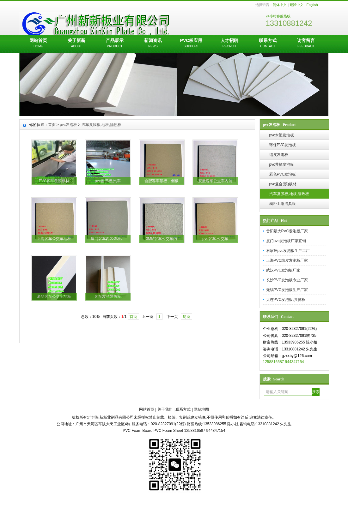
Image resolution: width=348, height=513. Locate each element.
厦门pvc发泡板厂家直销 (286, 241)
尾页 (186, 316)
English (312, 5)
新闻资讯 (153, 43)
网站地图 (201, 409)
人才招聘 (230, 43)
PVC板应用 (191, 43)
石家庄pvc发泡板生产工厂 (288, 250)
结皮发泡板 (278, 154)
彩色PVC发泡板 (282, 174)
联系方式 (268, 43)
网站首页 (38, 43)
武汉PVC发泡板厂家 (283, 270)
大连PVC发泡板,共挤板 (285, 299)
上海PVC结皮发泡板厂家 (287, 260)
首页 (52, 124)
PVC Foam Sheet (168, 430)
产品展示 (115, 43)
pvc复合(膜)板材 (283, 184)
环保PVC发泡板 (282, 145)
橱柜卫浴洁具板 (282, 203)
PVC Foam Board (137, 430)
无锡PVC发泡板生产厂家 (287, 290)
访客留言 (306, 43)
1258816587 (273, 362)
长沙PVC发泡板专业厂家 (287, 280)
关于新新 (77, 43)
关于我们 (165, 409)
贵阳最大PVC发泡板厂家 (287, 231)
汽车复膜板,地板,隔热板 (289, 194)
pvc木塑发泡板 (281, 135)
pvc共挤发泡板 (281, 164)
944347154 (294, 362)
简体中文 (280, 5)
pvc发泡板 (68, 124)
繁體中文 (296, 5)
